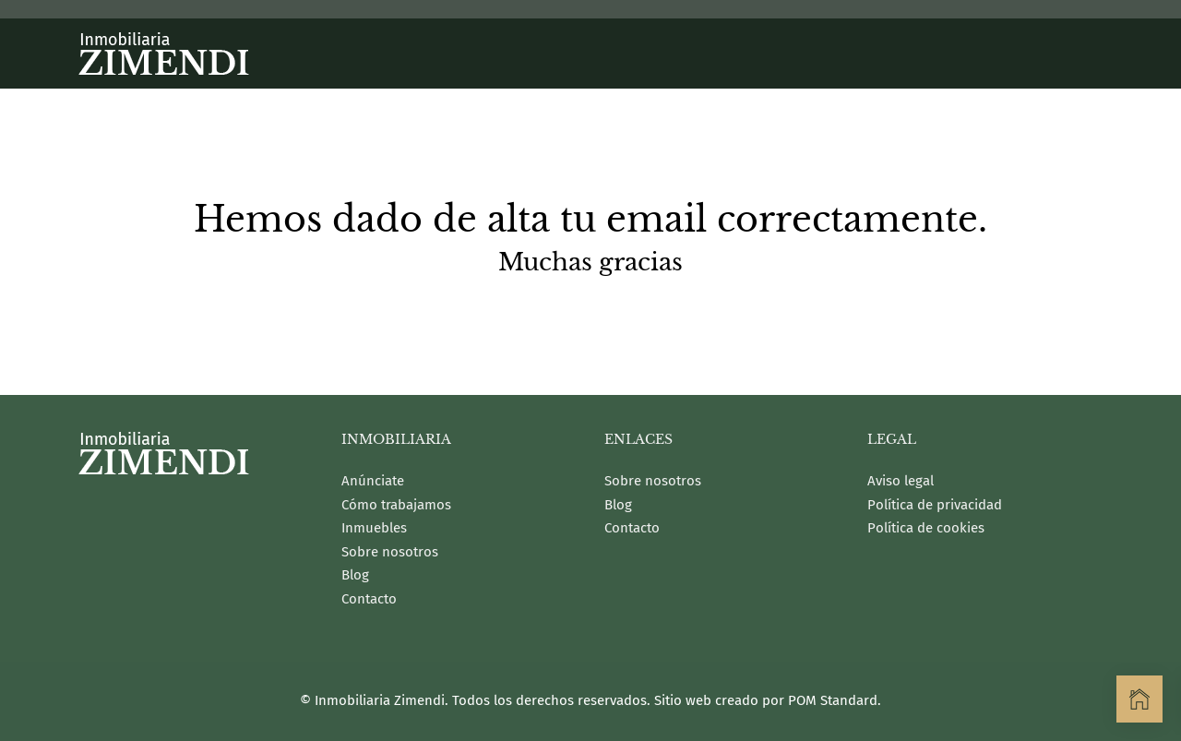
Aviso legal (900, 480)
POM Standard (832, 700)
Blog (355, 575)
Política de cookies (925, 528)
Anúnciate (372, 480)
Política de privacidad (934, 504)
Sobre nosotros (389, 552)
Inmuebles (374, 528)
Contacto (369, 599)
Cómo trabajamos (396, 504)
